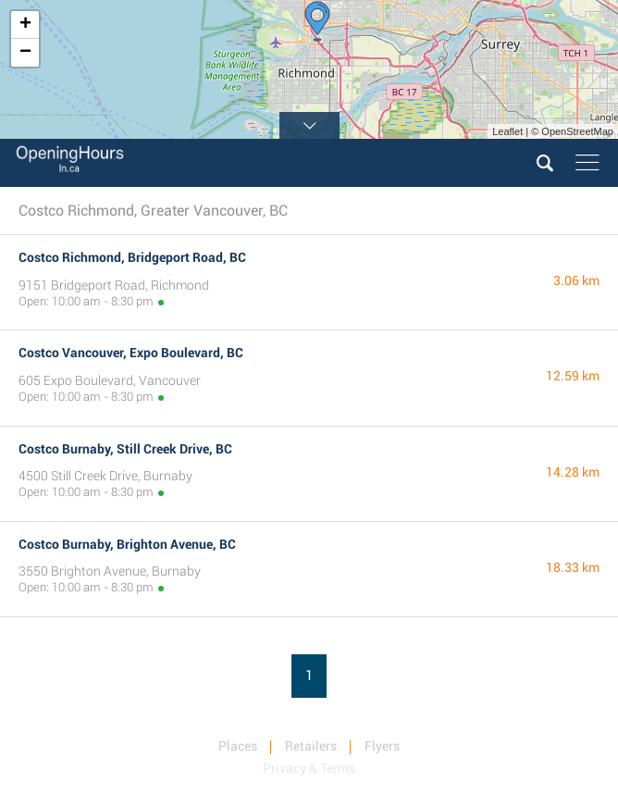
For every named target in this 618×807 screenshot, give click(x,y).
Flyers (382, 746)
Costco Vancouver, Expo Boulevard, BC (131, 352)
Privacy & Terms (309, 768)
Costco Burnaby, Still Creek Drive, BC (125, 448)
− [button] (25, 53)
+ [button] (25, 25)
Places (237, 746)
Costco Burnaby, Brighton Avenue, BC (127, 544)
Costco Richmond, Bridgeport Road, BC (132, 257)
